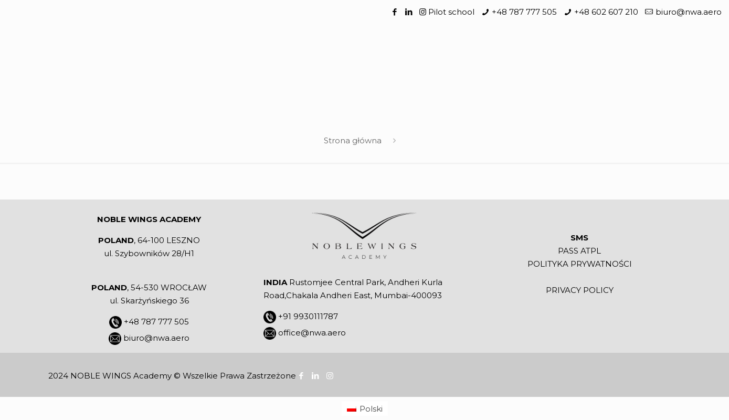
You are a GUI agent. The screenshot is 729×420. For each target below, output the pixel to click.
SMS (579, 238)
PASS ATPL (579, 251)
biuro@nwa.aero (689, 12)
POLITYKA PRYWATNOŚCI (579, 264)
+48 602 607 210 (606, 12)
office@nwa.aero (312, 333)
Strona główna (353, 140)
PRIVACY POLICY (580, 290)
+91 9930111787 (308, 316)
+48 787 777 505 (524, 12)
